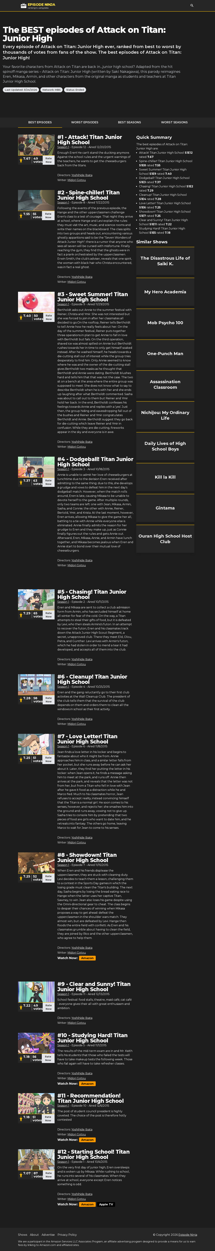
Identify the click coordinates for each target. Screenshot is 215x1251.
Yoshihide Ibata (81, 175)
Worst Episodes (84, 122)
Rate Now (48, 160)
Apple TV (106, 1204)
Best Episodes (40, 122)
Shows (22, 1234)
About (34, 1234)
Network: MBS (52, 89)
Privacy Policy (67, 1234)
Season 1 (63, 147)
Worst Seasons (174, 122)
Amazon (87, 958)
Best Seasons (129, 122)
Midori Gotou (77, 180)
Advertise (48, 1234)
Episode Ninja (187, 1234)
